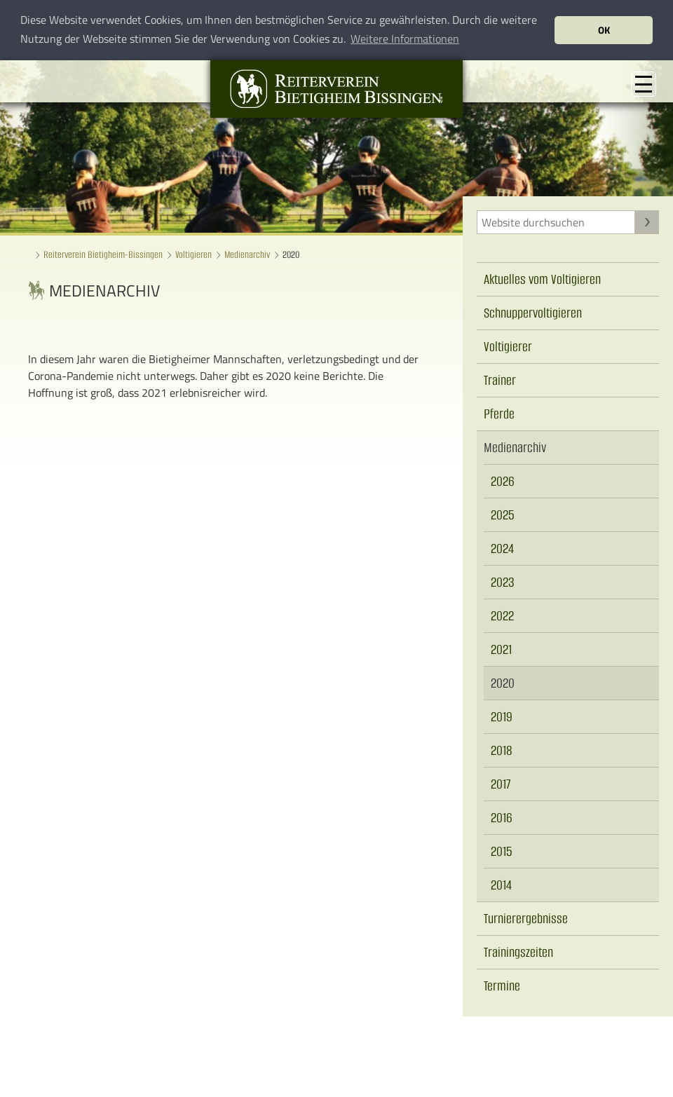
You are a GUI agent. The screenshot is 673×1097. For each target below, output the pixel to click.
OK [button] (604, 30)
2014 (501, 884)
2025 (503, 514)
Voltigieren (193, 254)
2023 (503, 582)
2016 (501, 817)
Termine (502, 985)
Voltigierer (508, 346)
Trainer (500, 380)
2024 (502, 548)
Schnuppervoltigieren (533, 313)
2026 (503, 481)
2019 (501, 716)
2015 (501, 851)
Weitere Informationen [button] (405, 38)
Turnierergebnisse (526, 918)
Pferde (499, 413)
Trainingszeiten (518, 952)
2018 (501, 750)
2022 (502, 615)
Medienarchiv (247, 254)
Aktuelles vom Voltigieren (542, 279)
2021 (501, 649)
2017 (501, 784)
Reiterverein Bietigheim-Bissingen (103, 254)
